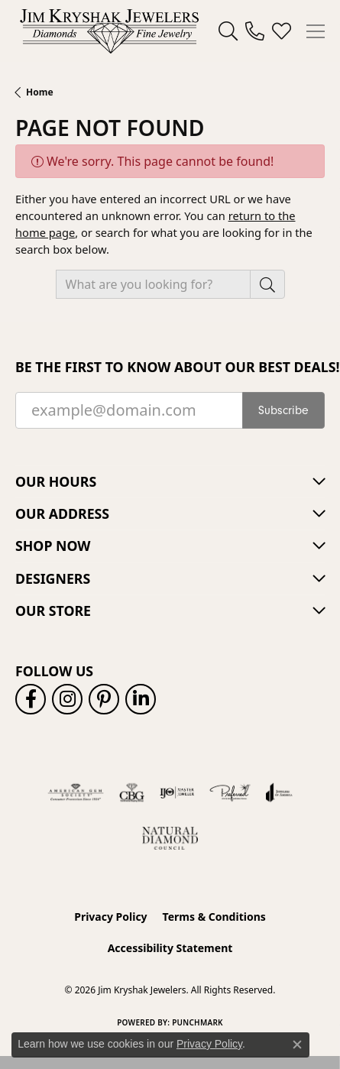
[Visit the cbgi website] (132, 792)
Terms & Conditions (214, 916)
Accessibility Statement (170, 948)
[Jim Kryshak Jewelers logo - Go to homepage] (109, 31)
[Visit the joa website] (279, 792)
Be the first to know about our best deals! (170, 367)
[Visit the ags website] (75, 792)
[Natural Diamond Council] (170, 838)
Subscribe (283, 410)
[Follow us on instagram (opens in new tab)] (67, 699)
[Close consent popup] (297, 1044)
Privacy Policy (110, 916)
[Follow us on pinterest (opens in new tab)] (104, 699)
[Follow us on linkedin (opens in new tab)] (140, 699)
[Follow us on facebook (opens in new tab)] (30, 699)
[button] (228, 31)
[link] (254, 31)
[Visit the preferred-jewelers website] (230, 792)
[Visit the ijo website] (177, 792)
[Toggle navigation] (315, 31)
